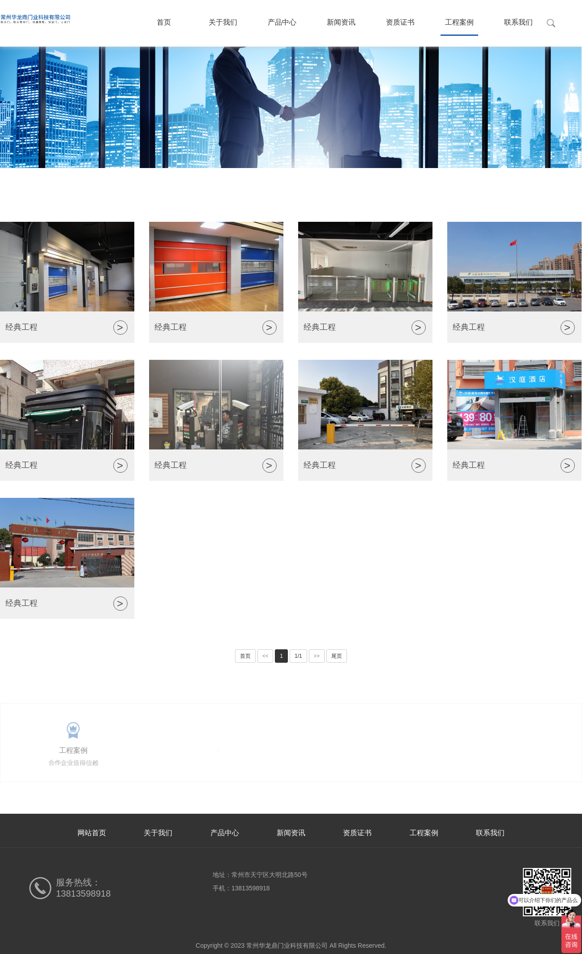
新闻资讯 (341, 22)
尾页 (336, 656)
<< (265, 656)
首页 (164, 22)
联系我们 (518, 22)
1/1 (298, 656)
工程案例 (459, 22)
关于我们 (223, 22)
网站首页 (91, 833)
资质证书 (400, 22)
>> (317, 656)
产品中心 (282, 22)
